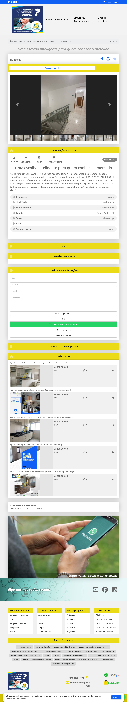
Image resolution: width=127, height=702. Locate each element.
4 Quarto (71, 627)
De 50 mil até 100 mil (105, 619)
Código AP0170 (64, 41)
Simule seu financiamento (81, 19)
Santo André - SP (34, 41)
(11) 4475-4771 (112, 2)
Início (13, 41)
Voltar (113, 41)
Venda (22, 41)
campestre (14, 627)
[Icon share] (9, 2)
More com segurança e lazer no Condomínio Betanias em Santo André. (40, 390)
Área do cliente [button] (102, 19)
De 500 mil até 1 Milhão (106, 627)
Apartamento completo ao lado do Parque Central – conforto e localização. (42, 417)
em (64, 647)
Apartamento (49, 41)
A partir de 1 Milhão (104, 632)
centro (12, 619)
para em (93, 647)
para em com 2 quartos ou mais (77, 660)
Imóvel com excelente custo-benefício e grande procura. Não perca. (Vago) (42, 471)
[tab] (18, 68)
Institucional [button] (61, 19)
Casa (40, 619)
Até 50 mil (100, 615)
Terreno (41, 623)
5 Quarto (71, 632)
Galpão (41, 627)
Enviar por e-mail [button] (63, 313)
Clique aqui (15, 508)
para (24, 647)
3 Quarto (71, 623)
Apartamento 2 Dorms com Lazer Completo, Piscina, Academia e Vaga (40, 363)
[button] (18, 105)
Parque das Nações (18, 623)
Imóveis (49, 19)
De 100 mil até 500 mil (105, 623)
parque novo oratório (19, 615)
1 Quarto (71, 615)
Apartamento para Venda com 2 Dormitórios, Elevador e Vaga (36, 444)
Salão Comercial (45, 632)
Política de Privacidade (16, 698)
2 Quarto (71, 619)
